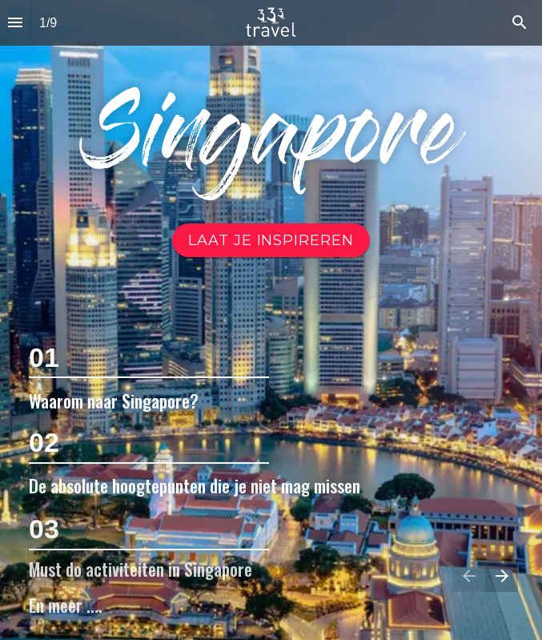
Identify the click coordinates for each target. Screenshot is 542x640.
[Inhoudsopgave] (15, 23)
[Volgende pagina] (501, 575)
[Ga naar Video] (270, 240)
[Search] (519, 23)
